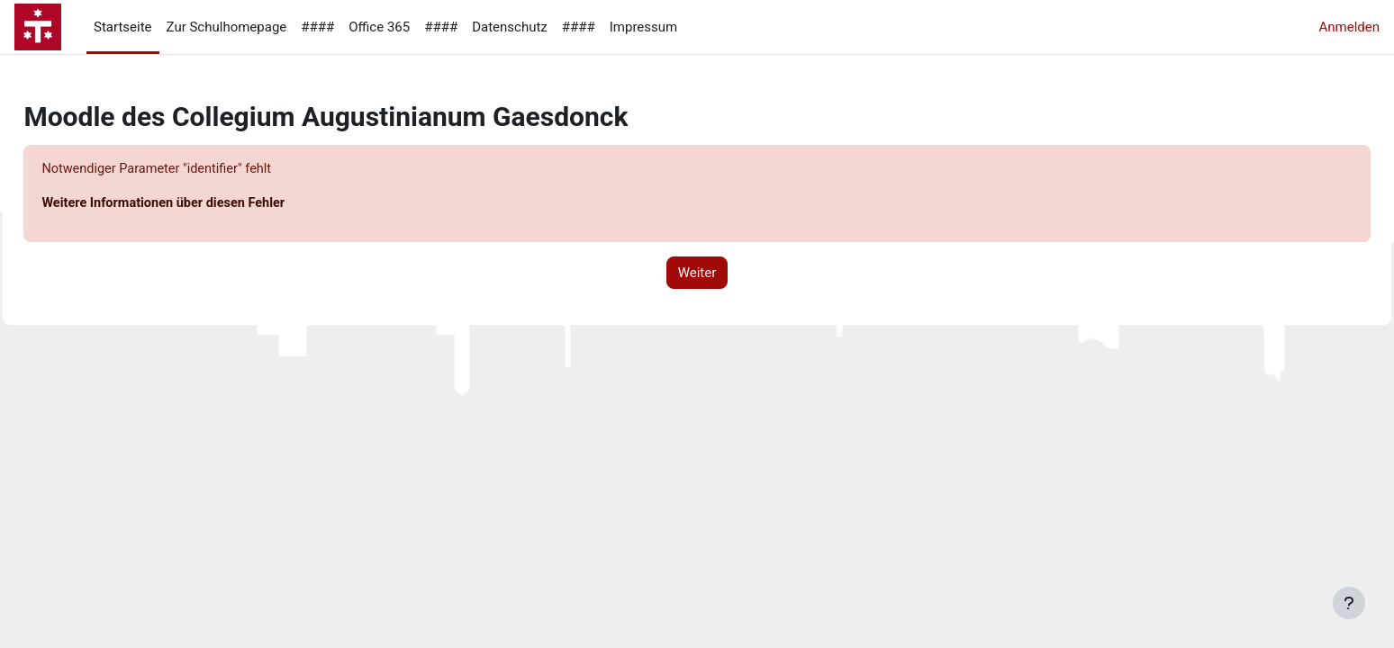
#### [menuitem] (317, 27)
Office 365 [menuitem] (379, 27)
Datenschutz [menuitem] (510, 27)
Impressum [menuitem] (643, 27)
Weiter (697, 274)
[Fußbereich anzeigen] (1349, 603)
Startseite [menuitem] (123, 27)
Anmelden (1349, 27)
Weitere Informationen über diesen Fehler (207, 204)
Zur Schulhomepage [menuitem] (227, 27)
